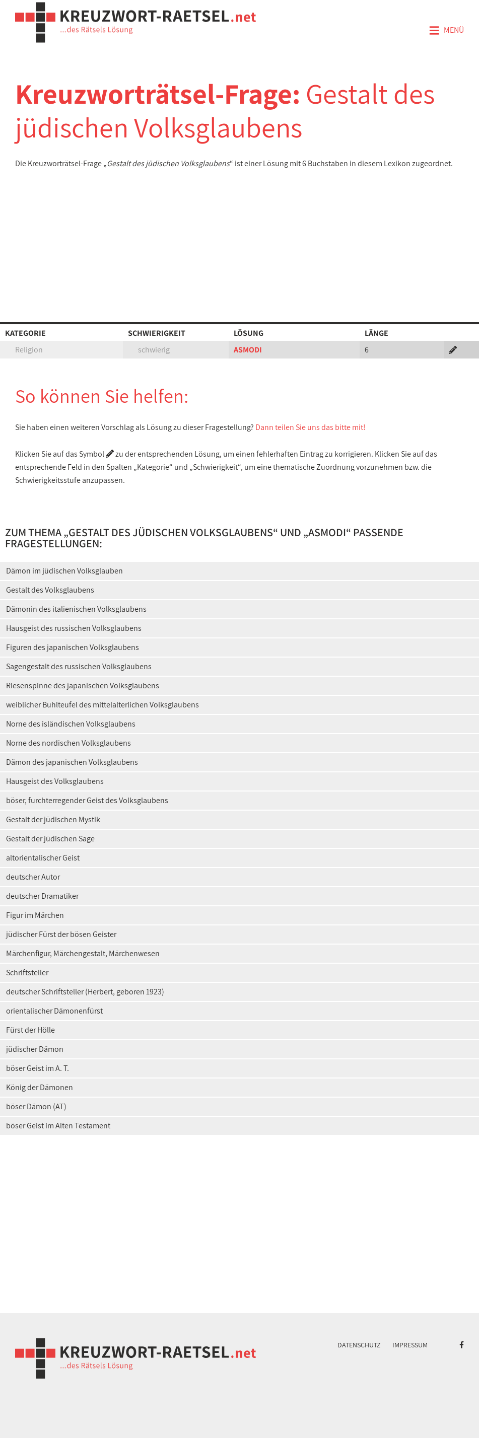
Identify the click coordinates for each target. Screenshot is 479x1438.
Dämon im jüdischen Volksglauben (64, 570)
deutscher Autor (33, 877)
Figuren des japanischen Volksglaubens (72, 647)
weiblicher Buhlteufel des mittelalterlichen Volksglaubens (102, 704)
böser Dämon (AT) (36, 1106)
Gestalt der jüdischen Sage (50, 838)
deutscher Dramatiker (42, 896)
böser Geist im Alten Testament (58, 1125)
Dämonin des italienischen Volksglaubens (76, 609)
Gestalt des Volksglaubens (50, 590)
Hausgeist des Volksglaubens (55, 781)
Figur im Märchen (35, 915)
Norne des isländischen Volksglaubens (70, 723)
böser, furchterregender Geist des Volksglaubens (87, 800)
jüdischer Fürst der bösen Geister (61, 934)
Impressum (410, 1344)
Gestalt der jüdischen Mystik (53, 819)
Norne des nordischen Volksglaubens (68, 743)
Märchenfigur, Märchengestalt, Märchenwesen (83, 953)
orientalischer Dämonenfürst (54, 1010)
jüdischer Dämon (34, 1049)
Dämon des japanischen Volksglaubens (72, 762)
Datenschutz (359, 1344)
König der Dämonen (39, 1087)
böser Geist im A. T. (37, 1068)
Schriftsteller (27, 972)
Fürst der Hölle (30, 1030)
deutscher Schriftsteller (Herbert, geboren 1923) (85, 991)
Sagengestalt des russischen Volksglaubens (79, 666)
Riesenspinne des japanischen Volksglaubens (82, 685)
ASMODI (248, 349)
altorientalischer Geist (43, 857)
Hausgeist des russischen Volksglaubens (74, 628)
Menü (446, 31)
